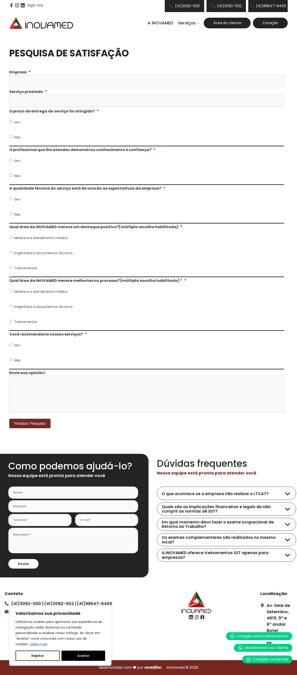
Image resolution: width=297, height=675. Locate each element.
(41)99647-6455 (94, 603)
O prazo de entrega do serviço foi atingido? (54, 111)
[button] (263, 648)
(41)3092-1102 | (60, 603)
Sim (17, 122)
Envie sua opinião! (27, 373)
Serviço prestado (28, 91)
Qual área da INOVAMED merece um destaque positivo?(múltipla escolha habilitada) (95, 227)
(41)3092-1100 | (27, 603)
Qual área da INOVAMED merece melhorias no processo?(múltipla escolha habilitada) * (97, 280)
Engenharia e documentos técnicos (43, 253)
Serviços (187, 23)
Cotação (270, 23)
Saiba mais (38, 644)
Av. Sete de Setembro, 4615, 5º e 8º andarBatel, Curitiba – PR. (278, 624)
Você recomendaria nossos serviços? (48, 334)
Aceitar (83, 655)
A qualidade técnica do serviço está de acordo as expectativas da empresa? (87, 188)
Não (17, 137)
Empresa (20, 72)
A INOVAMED (160, 23)
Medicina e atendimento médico (41, 238)
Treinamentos (25, 268)
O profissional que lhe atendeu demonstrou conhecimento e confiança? (82, 150)
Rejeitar (37, 655)
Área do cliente (227, 23)
